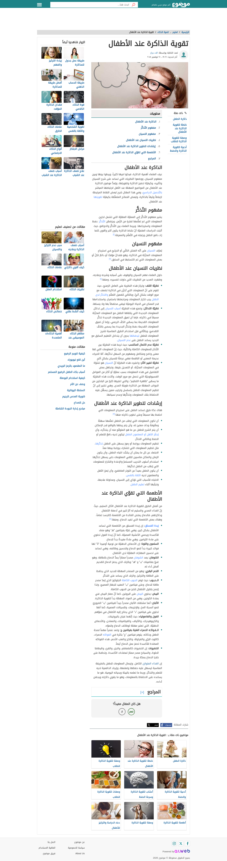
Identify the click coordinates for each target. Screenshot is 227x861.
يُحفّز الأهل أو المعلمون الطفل (142, 434)
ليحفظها (134, 335)
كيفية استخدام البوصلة (72, 378)
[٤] (110, 519)
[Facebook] (187, 843)
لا (122, 711)
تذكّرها (99, 443)
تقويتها (98, 197)
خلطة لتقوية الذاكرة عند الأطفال (180, 128)
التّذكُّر (102, 221)
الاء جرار (154, 53)
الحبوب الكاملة (129, 580)
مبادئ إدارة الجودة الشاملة (70, 408)
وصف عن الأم (77, 384)
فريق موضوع (49, 853)
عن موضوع (79, 842)
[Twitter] (180, 843)
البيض (140, 593)
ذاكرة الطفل (180, 119)
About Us (80, 853)
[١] (114, 234)
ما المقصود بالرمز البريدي (71, 366)
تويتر (156, 725)
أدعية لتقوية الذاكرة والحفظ (178, 149)
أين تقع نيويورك (76, 360)
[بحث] (133, 5)
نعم (131, 711)
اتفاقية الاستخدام (47, 848)
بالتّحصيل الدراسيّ (152, 192)
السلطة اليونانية (76, 390)
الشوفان (138, 557)
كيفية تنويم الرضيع (74, 353)
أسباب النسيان (113, 308)
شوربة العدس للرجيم (73, 396)
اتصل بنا (51, 842)
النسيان (151, 250)
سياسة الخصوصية (76, 848)
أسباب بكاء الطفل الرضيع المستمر (66, 372)
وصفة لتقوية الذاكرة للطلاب (179, 139)
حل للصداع (79, 402)
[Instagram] (174, 843)
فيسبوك (168, 725)
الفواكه (107, 634)
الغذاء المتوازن (151, 663)
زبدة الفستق (152, 525)
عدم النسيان (124, 340)
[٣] (114, 414)
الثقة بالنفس (133, 475)
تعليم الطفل (137, 484)
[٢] (110, 259)
